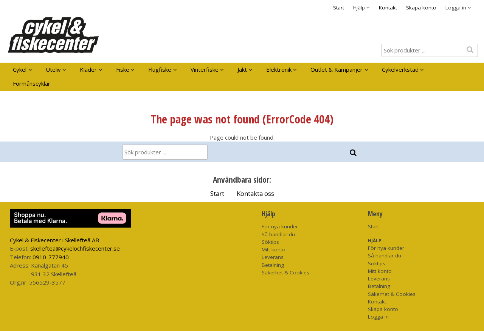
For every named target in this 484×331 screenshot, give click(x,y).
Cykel (19, 69)
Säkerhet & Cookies (285, 272)
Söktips (270, 242)
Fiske (122, 69)
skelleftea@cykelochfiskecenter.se (75, 248)
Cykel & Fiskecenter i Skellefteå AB (54, 240)
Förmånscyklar (31, 83)
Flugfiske (159, 69)
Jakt (242, 69)
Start (338, 7)
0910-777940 (51, 257)
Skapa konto (421, 7)
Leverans (273, 257)
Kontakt (388, 7)
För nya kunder (280, 226)
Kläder (88, 69)
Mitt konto (273, 249)
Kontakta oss (255, 193)
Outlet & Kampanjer (336, 69)
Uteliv (53, 69)
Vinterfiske (205, 69)
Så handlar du (278, 234)
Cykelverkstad (400, 69)
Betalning (273, 265)
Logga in (378, 316)
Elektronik (279, 69)
